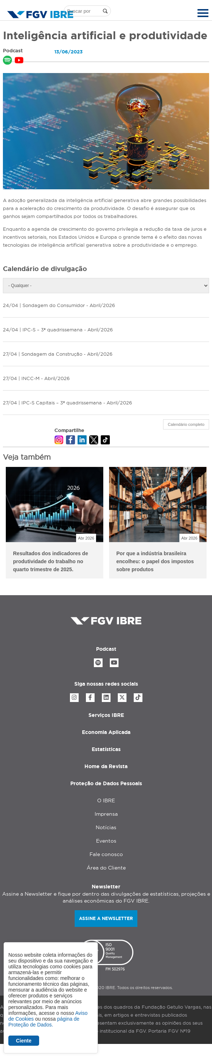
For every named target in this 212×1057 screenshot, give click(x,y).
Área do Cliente (106, 868)
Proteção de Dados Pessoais (106, 783)
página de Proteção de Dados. (43, 1022)
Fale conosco (106, 854)
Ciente (24, 1041)
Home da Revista (106, 766)
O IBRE (106, 800)
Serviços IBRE (106, 715)
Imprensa (106, 814)
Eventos (106, 841)
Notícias (106, 827)
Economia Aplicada (106, 732)
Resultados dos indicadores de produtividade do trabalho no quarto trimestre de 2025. (50, 561)
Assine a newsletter (106, 918)
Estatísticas (106, 749)
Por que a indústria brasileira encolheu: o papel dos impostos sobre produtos (155, 561)
